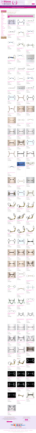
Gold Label (2, 21)
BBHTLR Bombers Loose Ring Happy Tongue (21, 59)
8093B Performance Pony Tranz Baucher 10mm (29, 208)
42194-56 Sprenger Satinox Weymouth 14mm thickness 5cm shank (29, 319)
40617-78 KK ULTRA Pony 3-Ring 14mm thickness (20, 186)
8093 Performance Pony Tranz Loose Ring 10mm (12, 233)
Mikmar (2, 25)
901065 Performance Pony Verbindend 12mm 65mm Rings (29, 233)
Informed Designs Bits (3, 23)
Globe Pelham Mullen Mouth (20, 157)
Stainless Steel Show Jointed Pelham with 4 (11, 342)
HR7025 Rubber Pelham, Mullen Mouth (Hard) (11, 278)
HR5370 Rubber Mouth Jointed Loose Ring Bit (21, 267)
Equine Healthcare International (3, 18)
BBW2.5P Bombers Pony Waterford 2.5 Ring (21, 71)
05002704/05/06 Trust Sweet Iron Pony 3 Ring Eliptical (30, 364)
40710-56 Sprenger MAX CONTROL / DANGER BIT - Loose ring (30, 301)
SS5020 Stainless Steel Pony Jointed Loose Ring (30, 331)
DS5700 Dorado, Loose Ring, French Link (11, 124)
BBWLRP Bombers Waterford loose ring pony (11, 90)
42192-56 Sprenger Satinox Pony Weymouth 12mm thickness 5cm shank (20, 319)
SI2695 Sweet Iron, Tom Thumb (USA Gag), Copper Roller (21, 353)
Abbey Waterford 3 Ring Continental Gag (21, 25)
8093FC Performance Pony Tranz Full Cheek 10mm (30, 221)
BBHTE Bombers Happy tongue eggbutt (11, 46)
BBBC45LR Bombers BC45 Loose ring (30, 22)
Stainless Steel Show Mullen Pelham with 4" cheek (21, 342)
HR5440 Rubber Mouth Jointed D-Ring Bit (21, 256)
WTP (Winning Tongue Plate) (3, 35)
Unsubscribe (30, 430)
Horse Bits (13, 10)
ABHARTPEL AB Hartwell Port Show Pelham (12, 25)
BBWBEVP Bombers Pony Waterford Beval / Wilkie (30, 71)
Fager (2, 19)
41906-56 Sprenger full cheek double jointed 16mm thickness (30, 290)
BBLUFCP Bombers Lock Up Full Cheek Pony (29, 50)
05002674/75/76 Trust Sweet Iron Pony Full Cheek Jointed (11, 388)
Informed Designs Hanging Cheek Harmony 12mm (20, 167)
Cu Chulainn (2, 16)
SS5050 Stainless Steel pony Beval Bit (11, 331)
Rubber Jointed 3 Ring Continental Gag (21, 244)
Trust (2, 32)
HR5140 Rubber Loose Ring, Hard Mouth (11, 256)
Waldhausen (2, 33)
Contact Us (22, 430)
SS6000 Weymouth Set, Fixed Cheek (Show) (11, 411)
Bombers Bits (2, 15)
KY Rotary (2, 24)
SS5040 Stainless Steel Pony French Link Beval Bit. (21, 331)
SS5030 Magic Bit (28, 183)
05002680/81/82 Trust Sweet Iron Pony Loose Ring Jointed (11, 398)
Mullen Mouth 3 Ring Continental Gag (21, 196)
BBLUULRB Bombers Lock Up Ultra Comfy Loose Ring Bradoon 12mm (11, 60)
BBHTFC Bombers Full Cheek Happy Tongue (21, 37)
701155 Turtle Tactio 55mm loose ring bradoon (21, 400)
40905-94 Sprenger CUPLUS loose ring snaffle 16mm (30, 280)
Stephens (2, 31)
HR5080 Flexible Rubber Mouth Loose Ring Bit (12, 146)
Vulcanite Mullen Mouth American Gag (30, 398)
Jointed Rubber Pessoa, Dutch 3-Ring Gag (11, 184)
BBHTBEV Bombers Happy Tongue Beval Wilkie (30, 33)
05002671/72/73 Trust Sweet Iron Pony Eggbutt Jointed (30, 377)
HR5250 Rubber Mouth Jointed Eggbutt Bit (29, 256)
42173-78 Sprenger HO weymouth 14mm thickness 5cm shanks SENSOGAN (11, 306)
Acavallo (2, 13)
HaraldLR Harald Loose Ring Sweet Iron (11, 172)
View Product (18, 28)
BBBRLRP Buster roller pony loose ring (30, 89)
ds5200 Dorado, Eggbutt (19, 112)
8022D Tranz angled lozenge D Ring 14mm (11, 366)
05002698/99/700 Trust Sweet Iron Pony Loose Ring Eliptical (30, 388)
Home (11, 10)
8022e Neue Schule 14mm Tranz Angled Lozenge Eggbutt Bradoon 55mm (11, 208)
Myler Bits (2, 26)
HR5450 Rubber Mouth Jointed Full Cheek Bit (11, 267)
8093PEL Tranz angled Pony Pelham (21, 366)
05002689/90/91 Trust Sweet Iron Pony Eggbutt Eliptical (20, 377)
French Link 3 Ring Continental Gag (30, 145)
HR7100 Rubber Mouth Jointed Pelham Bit (29, 267)
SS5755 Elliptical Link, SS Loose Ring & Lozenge (30, 135)
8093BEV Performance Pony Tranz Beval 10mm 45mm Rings (11, 221)
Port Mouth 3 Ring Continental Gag (11, 244)
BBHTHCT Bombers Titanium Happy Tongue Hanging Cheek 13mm (30, 80)
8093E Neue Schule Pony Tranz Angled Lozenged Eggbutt (20, 208)
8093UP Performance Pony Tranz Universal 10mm (20, 234)
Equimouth (2, 17)
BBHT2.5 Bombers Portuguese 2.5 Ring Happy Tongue (11, 81)
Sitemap (15, 430)
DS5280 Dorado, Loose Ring (29, 112)
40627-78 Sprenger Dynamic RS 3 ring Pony (20, 294)
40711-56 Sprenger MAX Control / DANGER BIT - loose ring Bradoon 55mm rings (11, 313)
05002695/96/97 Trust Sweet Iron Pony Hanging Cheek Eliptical (20, 388)
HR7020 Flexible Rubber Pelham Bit (21, 146)
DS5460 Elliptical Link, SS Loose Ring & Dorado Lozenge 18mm (21, 135)
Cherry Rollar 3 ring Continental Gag (11, 100)
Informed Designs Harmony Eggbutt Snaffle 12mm (30, 165)
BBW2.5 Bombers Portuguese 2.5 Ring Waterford (20, 81)
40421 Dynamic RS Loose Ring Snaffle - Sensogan (29, 123)
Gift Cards (12, 430)
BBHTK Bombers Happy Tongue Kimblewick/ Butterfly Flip (20, 48)
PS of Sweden (3, 28)
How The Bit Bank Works (7, 430)
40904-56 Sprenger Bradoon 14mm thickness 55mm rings (21, 276)
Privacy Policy (13, 419)
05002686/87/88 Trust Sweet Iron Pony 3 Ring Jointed (11, 377)
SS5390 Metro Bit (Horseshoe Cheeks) (11, 197)
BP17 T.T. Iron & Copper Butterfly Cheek (29, 352)
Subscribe (9, 421)
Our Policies (18, 430)
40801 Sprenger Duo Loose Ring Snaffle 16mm (11, 289)
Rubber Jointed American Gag (29, 245)
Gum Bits (2, 22)
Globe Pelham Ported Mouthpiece (29, 157)
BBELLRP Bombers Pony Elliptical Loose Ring (11, 71)
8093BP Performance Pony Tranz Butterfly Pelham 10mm (20, 220)
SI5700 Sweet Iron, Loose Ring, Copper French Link (11, 353)
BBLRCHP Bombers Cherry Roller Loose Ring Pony (11, 34)
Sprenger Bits (2, 30)
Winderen (2, 34)
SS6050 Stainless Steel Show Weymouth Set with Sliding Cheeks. (30, 342)
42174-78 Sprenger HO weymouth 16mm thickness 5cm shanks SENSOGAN (20, 306)
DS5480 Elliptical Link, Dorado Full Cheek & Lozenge (11, 135)
